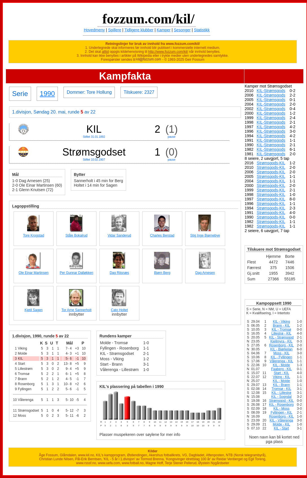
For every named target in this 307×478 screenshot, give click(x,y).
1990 (47, 93)
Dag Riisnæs (119, 273)
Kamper (163, 30)
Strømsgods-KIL (271, 163)
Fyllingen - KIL (281, 412)
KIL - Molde (281, 365)
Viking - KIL (281, 377)
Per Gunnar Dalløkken (76, 273)
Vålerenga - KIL (281, 361)
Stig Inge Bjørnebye (205, 235)
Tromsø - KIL (281, 389)
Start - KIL (281, 373)
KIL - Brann (281, 385)
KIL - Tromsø (281, 329)
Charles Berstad (162, 235)
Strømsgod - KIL (281, 401)
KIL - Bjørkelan (281, 349)
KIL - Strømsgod (281, 337)
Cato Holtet (119, 310)
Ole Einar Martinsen (34, 273)
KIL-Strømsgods (271, 90)
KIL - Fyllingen (281, 357)
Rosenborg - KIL (281, 345)
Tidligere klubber (139, 30)
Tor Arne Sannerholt (76, 310)
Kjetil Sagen (34, 310)
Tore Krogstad (33, 235)
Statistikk (202, 30)
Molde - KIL (281, 424)
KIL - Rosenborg (281, 405)
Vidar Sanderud (119, 235)
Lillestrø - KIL (281, 333)
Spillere (114, 30)
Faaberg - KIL (281, 369)
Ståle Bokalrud (76, 235)
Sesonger (182, 30)
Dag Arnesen (205, 273)
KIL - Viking (281, 322)
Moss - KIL (281, 353)
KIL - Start (281, 428)
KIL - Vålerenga (281, 420)
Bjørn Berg (162, 273)
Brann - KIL (281, 326)
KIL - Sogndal (281, 397)
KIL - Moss (281, 409)
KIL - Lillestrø (281, 393)
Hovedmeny (94, 30)
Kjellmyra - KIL (281, 341)
